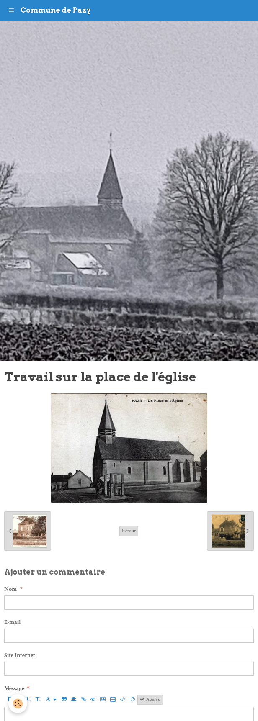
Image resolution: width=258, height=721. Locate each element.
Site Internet (19, 655)
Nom (10, 589)
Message (14, 688)
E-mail (12, 622)
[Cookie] (17, 703)
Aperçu (150, 699)
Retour (129, 531)
